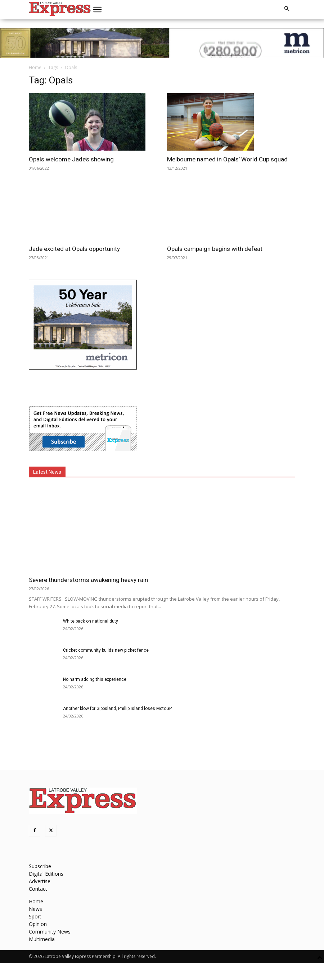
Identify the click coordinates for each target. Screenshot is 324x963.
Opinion (38, 924)
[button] (97, 9)
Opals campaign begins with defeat (214, 248)
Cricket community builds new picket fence (106, 650)
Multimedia (42, 939)
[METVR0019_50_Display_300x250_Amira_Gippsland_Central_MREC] (83, 367)
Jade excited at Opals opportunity (74, 248)
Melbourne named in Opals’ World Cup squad (227, 159)
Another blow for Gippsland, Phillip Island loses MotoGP (117, 708)
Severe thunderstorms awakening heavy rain (88, 579)
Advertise (39, 881)
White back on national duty (90, 621)
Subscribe (40, 866)
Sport (35, 916)
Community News (50, 931)
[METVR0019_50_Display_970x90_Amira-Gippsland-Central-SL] (162, 43)
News (35, 908)
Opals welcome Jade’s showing (71, 159)
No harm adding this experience (94, 679)
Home (35, 67)
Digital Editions (46, 873)
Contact (38, 888)
